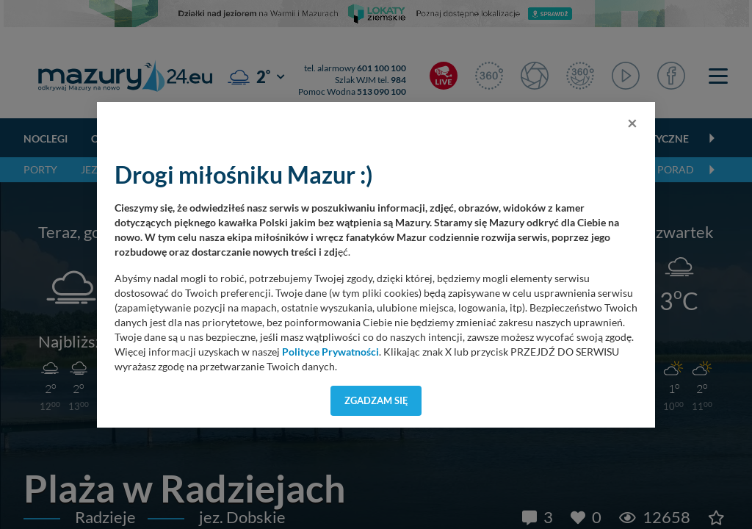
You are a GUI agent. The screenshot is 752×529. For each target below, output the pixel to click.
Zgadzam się (376, 400)
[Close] (632, 122)
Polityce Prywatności (330, 352)
